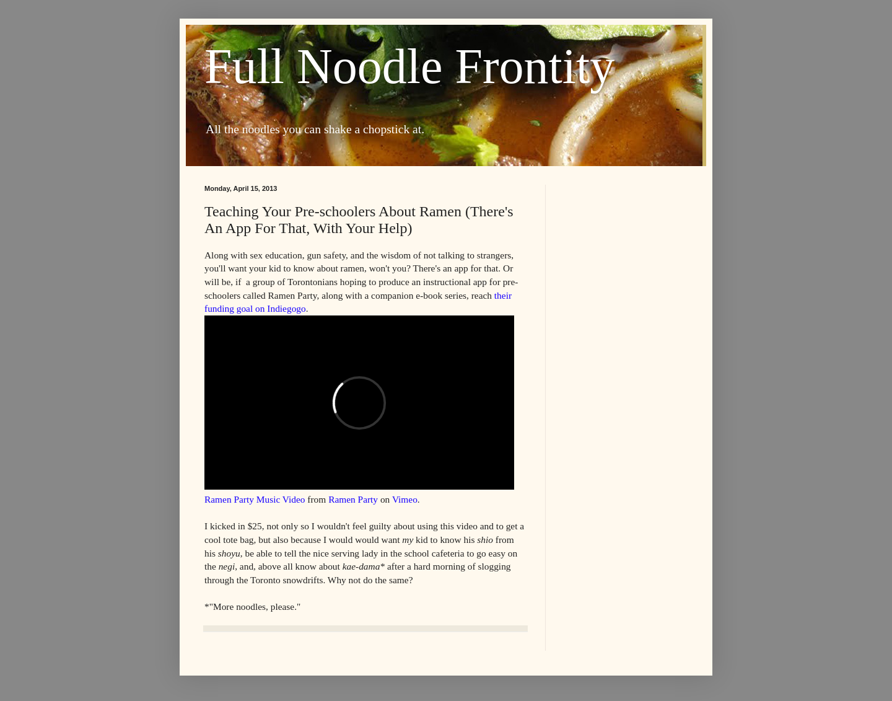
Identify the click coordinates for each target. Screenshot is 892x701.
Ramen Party (353, 499)
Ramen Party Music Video (254, 499)
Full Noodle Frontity (409, 66)
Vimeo (405, 499)
